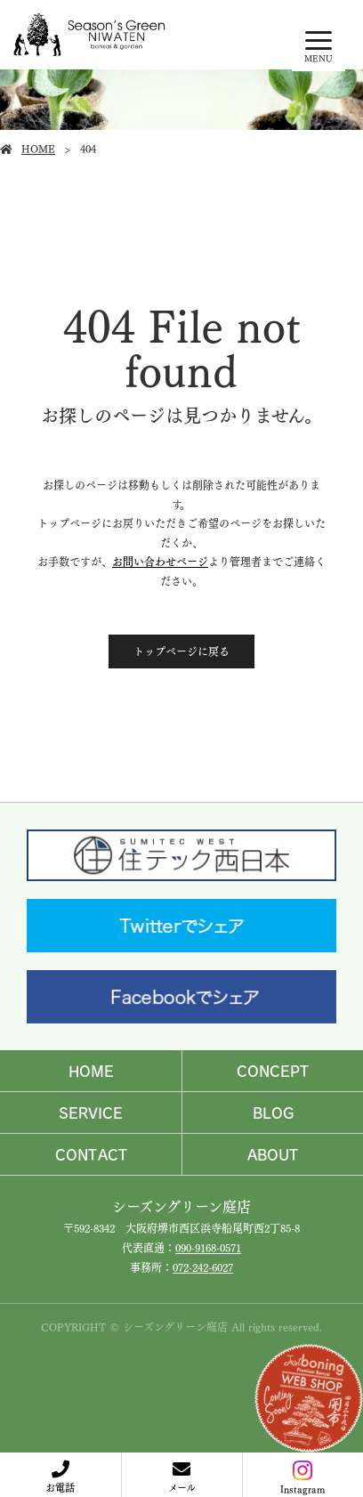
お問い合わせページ (160, 561)
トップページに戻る (181, 651)
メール (182, 1486)
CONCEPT (273, 1071)
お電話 (60, 1486)
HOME (38, 148)
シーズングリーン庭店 (181, 1205)
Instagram (302, 1478)
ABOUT (272, 1154)
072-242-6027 (203, 1266)
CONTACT (91, 1154)
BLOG (273, 1112)
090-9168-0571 (208, 1247)
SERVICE (91, 1112)
